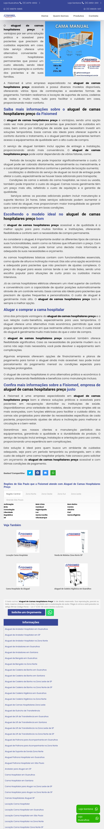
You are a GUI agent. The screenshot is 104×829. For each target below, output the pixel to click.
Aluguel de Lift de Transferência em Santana (26, 722)
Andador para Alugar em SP (18, 768)
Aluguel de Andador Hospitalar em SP (22, 634)
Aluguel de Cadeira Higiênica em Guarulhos (72, 589)
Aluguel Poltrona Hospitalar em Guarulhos (25, 757)
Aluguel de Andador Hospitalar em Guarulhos (26, 629)
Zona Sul (62, 493)
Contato (93, 15)
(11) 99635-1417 (93, 9)
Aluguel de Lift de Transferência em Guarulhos (27, 716)
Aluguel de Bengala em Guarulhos (21, 658)
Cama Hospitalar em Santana (19, 780)
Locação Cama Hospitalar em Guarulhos (24, 809)
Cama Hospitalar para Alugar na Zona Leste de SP (28, 786)
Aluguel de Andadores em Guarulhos (22, 646)
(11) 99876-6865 (14, 9)
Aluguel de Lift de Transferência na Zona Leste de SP (29, 728)
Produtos (78, 15)
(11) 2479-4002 (30, 3)
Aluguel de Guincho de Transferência (22, 710)
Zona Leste (76, 493)
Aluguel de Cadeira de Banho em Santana (25, 675)
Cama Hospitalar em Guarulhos (20, 774)
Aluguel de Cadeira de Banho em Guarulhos (26, 669)
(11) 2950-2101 (91, 3)
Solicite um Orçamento (26, 612)
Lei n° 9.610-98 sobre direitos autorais (47, 606)
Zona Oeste (47, 493)
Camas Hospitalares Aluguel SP (20, 798)
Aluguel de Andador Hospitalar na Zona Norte (26, 640)
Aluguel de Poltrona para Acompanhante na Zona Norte (31, 745)
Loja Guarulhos (88, 818)
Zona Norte (31, 493)
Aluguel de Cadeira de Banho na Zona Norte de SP (28, 687)
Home (44, 15)
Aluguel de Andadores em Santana (21, 652)
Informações (30, 622)
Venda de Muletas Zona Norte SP (68, 555)
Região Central (13, 493)
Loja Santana (88, 809)
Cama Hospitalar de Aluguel (18, 589)
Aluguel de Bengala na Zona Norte (21, 664)
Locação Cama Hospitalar (17, 555)
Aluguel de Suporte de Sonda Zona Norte (24, 751)
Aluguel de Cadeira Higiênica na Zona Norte (25, 698)
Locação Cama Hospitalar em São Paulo (24, 815)
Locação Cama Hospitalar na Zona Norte (24, 821)
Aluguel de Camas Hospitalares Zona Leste (25, 704)
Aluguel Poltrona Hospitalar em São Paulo (24, 763)
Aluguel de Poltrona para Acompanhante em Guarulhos (31, 739)
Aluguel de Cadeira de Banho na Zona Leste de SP (28, 681)
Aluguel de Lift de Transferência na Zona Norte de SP (29, 733)
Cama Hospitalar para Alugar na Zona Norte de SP (28, 792)
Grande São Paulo (14, 499)
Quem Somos (61, 15)
